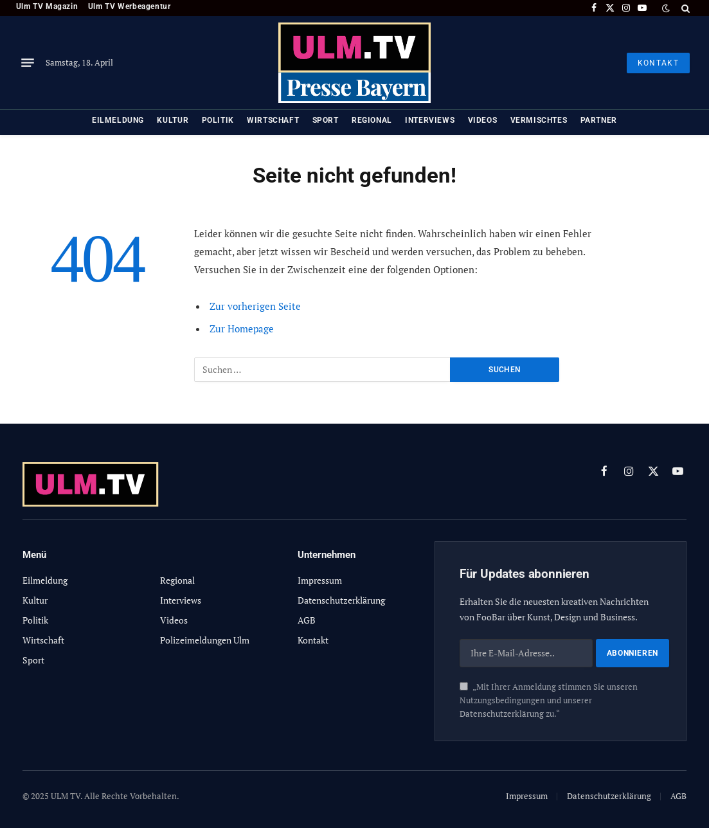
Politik (218, 120)
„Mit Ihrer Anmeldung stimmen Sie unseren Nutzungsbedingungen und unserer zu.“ (549, 700)
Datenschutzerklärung (502, 713)
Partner (598, 120)
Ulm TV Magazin (47, 6)
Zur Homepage (242, 328)
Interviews (429, 120)
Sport (325, 120)
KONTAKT (658, 63)
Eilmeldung (118, 120)
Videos (483, 120)
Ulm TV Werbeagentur (129, 6)
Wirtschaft (273, 120)
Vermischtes (539, 120)
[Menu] (27, 63)
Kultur (172, 120)
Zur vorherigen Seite (255, 306)
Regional (372, 120)
